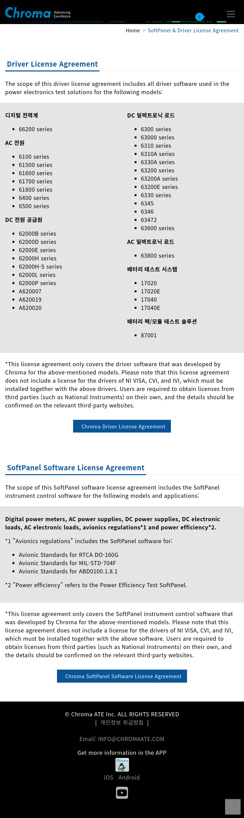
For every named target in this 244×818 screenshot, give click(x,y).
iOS (108, 777)
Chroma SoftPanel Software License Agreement (123, 676)
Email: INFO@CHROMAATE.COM (121, 739)
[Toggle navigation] (231, 14)
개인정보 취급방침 (122, 722)
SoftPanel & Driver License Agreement (193, 30)
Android (129, 777)
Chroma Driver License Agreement (123, 426)
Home (133, 30)
